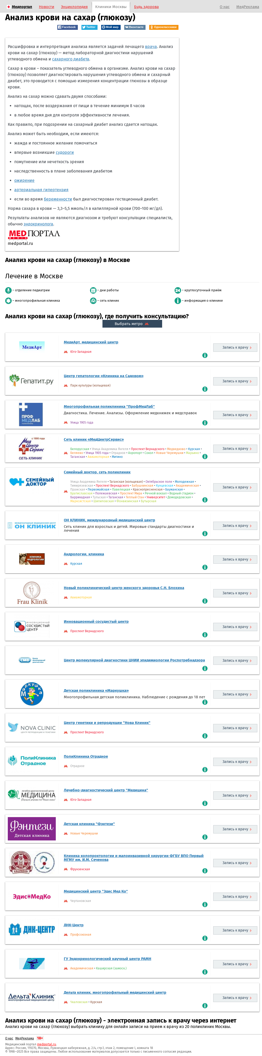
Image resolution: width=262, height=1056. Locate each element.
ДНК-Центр (74, 925)
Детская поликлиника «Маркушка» (96, 690)
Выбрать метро (132, 323)
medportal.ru (46, 1044)
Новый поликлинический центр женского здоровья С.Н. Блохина (124, 587)
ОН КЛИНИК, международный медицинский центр (109, 520)
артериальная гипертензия (41, 189)
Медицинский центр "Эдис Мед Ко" (96, 891)
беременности (58, 199)
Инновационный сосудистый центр (96, 621)
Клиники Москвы (111, 6)
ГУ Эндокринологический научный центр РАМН (107, 958)
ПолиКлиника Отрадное (86, 756)
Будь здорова (146, 6)
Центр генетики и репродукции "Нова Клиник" (107, 722)
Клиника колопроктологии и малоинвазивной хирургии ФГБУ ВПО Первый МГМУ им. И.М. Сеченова (134, 857)
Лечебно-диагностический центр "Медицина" (106, 790)
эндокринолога (38, 224)
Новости (46, 6)
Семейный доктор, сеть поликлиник (97, 472)
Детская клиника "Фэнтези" (89, 824)
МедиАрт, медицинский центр (91, 342)
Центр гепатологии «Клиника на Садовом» (103, 376)
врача (151, 46)
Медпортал (22, 6)
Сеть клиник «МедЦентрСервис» (94, 439)
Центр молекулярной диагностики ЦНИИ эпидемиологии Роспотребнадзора (134, 660)
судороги (65, 152)
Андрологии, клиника (84, 554)
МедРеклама (247, 6)
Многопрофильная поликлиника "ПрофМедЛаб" (109, 406)
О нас (225, 6)
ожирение (24, 180)
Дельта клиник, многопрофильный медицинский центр (115, 992)
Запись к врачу (235, 347)
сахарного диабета (70, 59)
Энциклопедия (74, 6)
